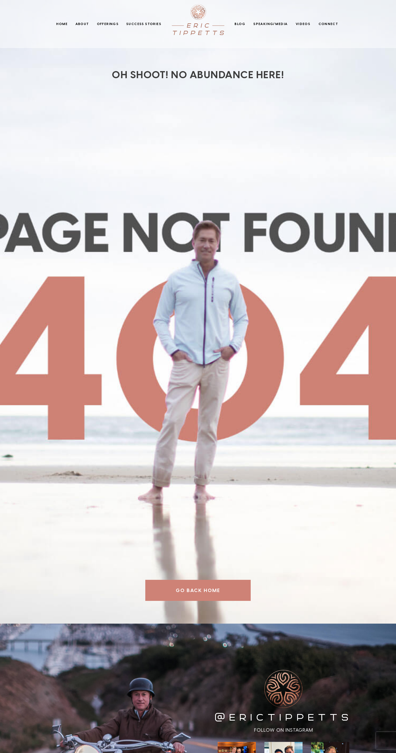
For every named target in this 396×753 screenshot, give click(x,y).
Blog (239, 24)
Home (62, 24)
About (82, 24)
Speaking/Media (270, 24)
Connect (328, 24)
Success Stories (143, 24)
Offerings (108, 24)
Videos (303, 24)
